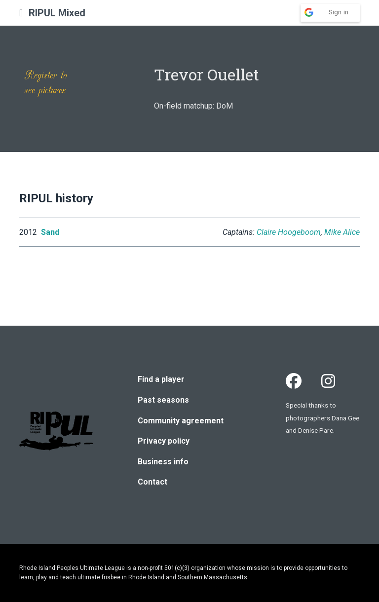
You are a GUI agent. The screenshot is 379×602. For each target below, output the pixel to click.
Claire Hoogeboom (289, 232)
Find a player (161, 379)
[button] (21, 13)
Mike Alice (342, 232)
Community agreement (181, 420)
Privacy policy (164, 441)
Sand (50, 232)
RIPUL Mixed (57, 13)
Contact (152, 482)
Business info (163, 461)
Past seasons (163, 400)
